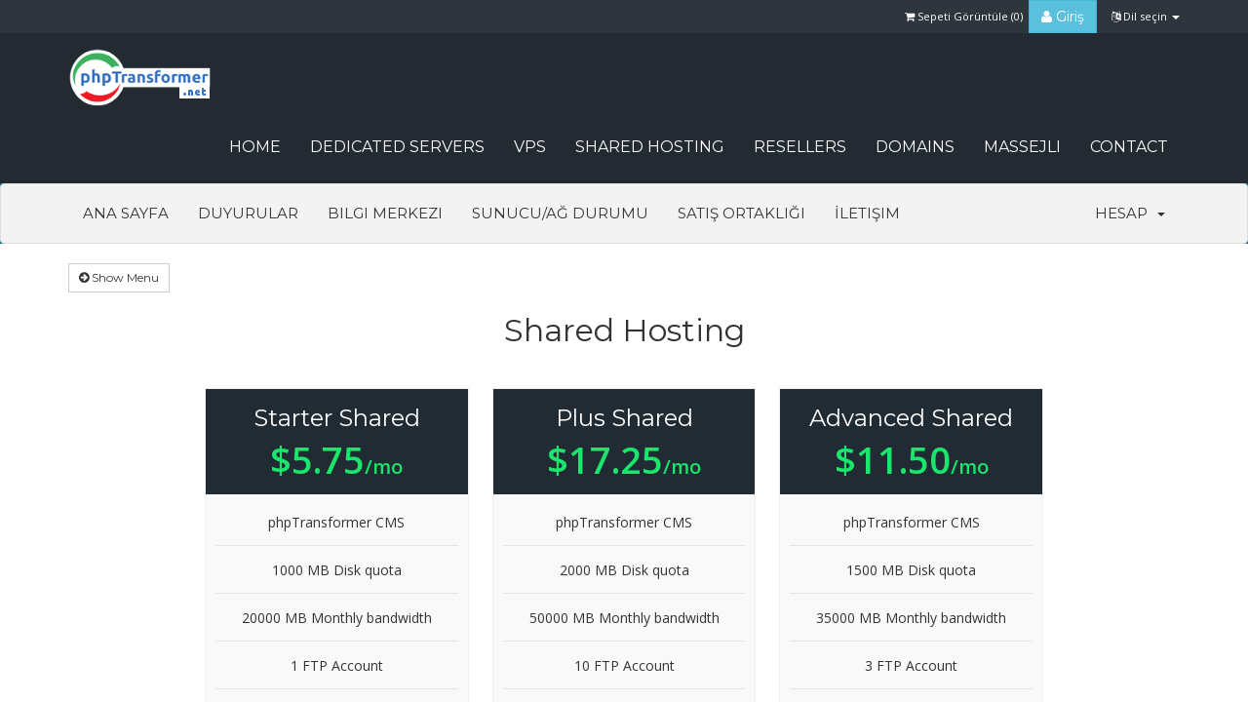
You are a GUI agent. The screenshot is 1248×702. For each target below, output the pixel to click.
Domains (915, 146)
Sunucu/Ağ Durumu (560, 213)
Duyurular (248, 213)
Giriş (1062, 16)
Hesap (1130, 213)
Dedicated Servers (397, 146)
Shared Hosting (649, 146)
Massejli (1022, 146)
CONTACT (1129, 146)
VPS (530, 146)
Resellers (800, 146)
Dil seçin (1146, 16)
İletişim (867, 213)
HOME (255, 146)
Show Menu (119, 277)
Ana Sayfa (126, 213)
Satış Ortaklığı (741, 213)
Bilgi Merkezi (385, 213)
